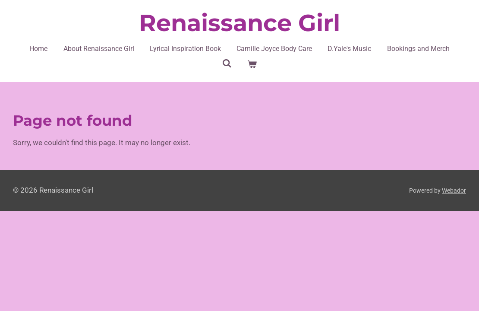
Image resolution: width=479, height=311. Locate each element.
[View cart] (252, 64)
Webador (454, 190)
